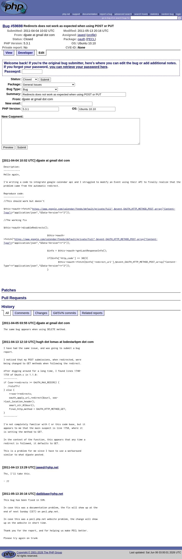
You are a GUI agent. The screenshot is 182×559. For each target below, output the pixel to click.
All (7, 313)
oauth (81, 39)
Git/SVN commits (64, 313)
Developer (25, 52)
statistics (154, 14)
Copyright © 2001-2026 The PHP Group (39, 552)
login (178, 14)
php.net (66, 14)
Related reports (92, 313)
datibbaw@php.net (49, 493)
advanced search (123, 14)
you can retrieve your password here (78, 67)
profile (91, 35)
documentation (90, 14)
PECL (91, 39)
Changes (41, 313)
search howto (141, 14)
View (8, 52)
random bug (167, 14)
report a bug (106, 14)
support (76, 14)
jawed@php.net (47, 467)
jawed (82, 35)
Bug (6, 26)
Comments (22, 313)
